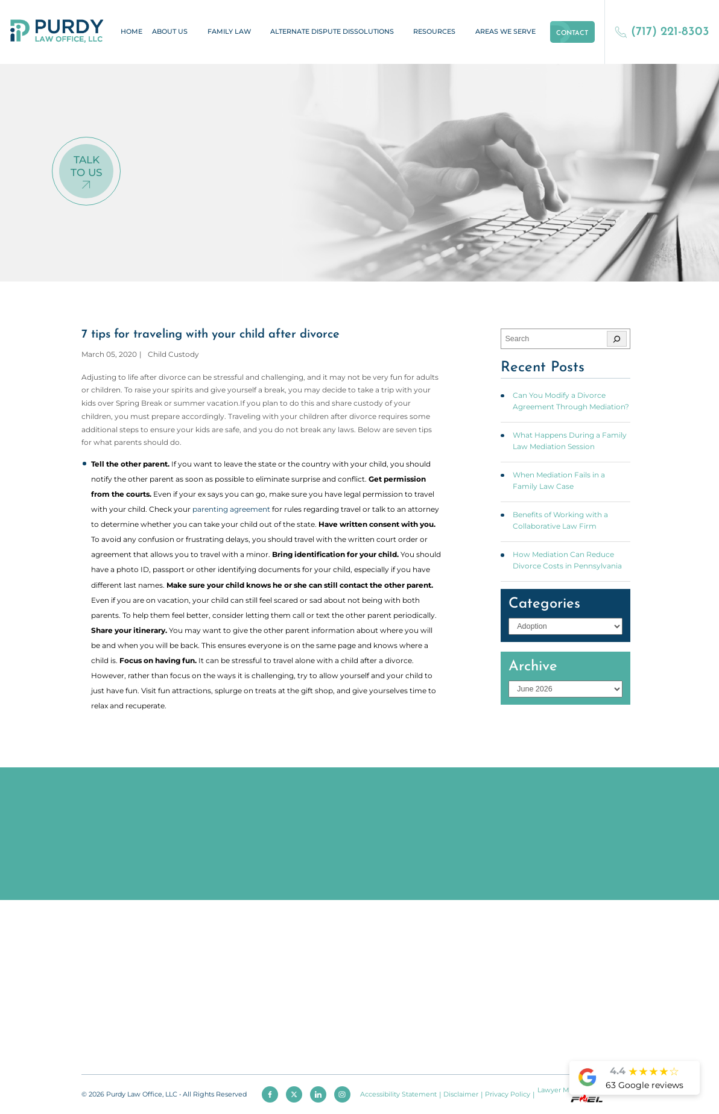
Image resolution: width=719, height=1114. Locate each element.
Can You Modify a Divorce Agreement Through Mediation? (571, 401)
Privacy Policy (507, 1094)
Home (131, 32)
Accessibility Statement (398, 1094)
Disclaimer (460, 1094)
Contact (572, 33)
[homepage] (57, 32)
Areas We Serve (505, 32)
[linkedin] (318, 1094)
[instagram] (342, 1094)
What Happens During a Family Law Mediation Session (570, 440)
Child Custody (173, 354)
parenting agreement (231, 509)
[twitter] (294, 1094)
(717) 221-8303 (662, 32)
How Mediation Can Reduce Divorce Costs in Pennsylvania (567, 560)
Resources (434, 32)
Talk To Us (87, 165)
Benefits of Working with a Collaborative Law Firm (560, 520)
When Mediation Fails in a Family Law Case (559, 480)
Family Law (229, 32)
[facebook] (270, 1094)
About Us (170, 32)
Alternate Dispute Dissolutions (332, 32)
